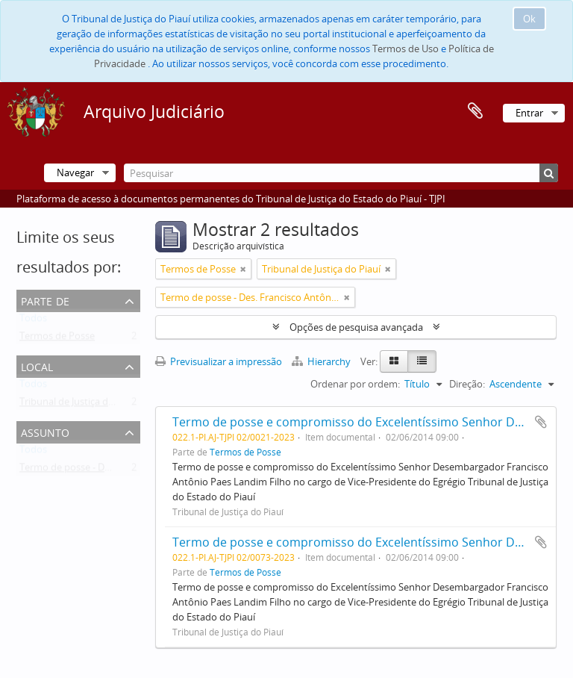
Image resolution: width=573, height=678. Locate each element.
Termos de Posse (57, 339)
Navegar (75, 172)
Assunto (45, 431)
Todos (33, 321)
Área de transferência (475, 111)
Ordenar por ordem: (355, 384)
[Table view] (421, 361)
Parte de (45, 300)
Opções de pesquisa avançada (356, 327)
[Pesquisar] (341, 173)
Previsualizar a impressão (218, 361)
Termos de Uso (405, 48)
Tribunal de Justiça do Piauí (78, 404)
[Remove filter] (243, 268)
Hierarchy (322, 361)
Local (37, 365)
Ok (529, 18)
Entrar (529, 112)
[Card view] (394, 361)
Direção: (467, 384)
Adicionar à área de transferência (540, 421)
